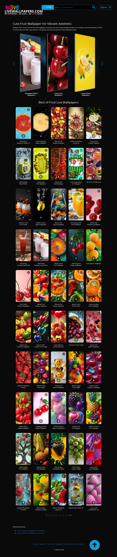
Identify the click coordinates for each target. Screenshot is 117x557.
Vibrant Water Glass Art (76, 508)
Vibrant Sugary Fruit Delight (76, 386)
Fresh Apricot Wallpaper (93, 263)
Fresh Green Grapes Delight (76, 468)
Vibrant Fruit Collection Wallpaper (23, 346)
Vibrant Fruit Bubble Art (93, 182)
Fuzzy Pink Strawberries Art (94, 509)
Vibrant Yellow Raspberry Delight (41, 509)
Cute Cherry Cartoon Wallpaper (23, 305)
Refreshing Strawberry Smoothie (41, 264)
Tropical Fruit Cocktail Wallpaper (94, 142)
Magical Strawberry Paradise (23, 509)
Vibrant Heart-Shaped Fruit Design (41, 346)
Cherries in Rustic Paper (76, 345)
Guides (82, 544)
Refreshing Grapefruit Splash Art (23, 142)
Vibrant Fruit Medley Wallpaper (58, 142)
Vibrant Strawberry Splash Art (58, 509)
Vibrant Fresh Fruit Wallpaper (41, 468)
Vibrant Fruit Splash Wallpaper (58, 223)
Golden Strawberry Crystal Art (76, 142)
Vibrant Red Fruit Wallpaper (58, 183)
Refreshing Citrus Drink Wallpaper (76, 223)
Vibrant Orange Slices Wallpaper (94, 305)
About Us (43, 544)
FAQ (76, 544)
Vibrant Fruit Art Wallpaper (76, 427)
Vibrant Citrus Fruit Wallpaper (58, 264)
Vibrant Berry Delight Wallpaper (23, 427)
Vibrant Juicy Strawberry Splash (58, 468)
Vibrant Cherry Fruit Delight (40, 386)
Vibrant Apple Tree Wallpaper (23, 468)
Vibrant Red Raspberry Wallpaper (93, 223)
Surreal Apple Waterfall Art (23, 183)
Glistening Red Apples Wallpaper (76, 264)
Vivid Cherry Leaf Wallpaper (94, 468)
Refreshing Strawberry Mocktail (23, 264)
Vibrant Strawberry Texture (23, 386)
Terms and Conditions (55, 544)
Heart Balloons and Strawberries (58, 346)
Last (70, 515)
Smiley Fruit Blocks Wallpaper (58, 386)
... (66, 515)
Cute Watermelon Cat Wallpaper (76, 183)
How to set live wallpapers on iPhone (30, 533)
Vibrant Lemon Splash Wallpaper (40, 223)
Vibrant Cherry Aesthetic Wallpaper (93, 386)
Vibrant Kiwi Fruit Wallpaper (41, 183)
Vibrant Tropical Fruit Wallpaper (94, 427)
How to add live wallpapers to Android (31, 531)
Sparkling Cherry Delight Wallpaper (41, 427)
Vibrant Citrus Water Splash (76, 305)
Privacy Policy (68, 544)
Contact (35, 544)
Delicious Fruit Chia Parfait (23, 223)
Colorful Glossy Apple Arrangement (58, 427)
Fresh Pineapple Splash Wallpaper (40, 142)
